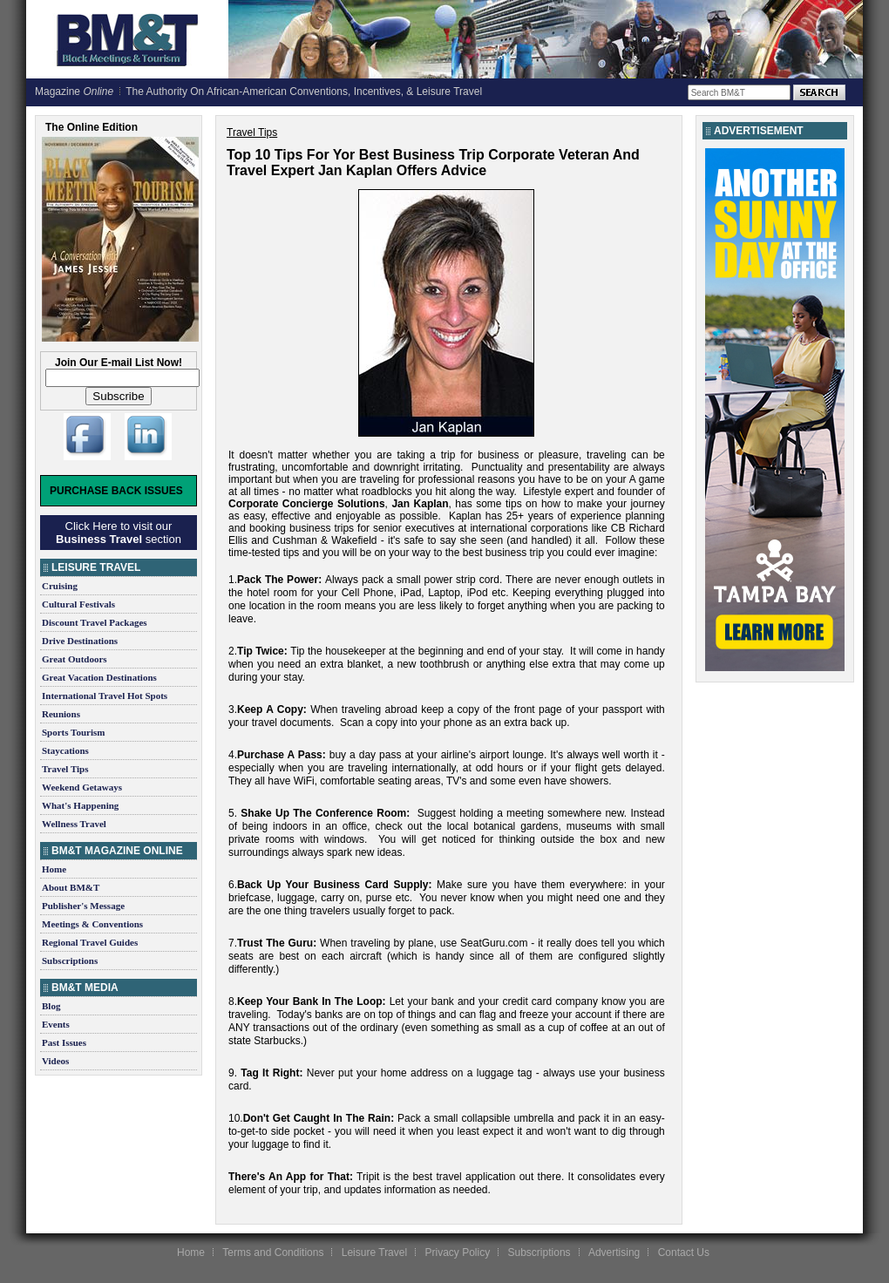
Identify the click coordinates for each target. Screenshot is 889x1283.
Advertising (614, 1252)
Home (54, 869)
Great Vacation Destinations (99, 677)
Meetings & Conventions (92, 924)
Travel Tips (65, 769)
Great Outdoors (74, 659)
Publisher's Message (83, 905)
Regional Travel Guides (90, 942)
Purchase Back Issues (116, 491)
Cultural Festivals (78, 604)
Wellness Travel (74, 823)
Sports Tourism (73, 732)
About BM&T (70, 887)
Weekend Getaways (82, 787)
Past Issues (64, 1042)
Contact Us (683, 1252)
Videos (55, 1061)
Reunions (61, 714)
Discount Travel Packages (94, 622)
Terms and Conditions (272, 1252)
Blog (51, 1006)
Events (56, 1024)
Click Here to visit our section (118, 532)
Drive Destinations (80, 640)
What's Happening (80, 805)
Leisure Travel (374, 1252)
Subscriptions (70, 960)
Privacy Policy (457, 1252)
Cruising (60, 585)
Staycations (65, 750)
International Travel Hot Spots (104, 695)
